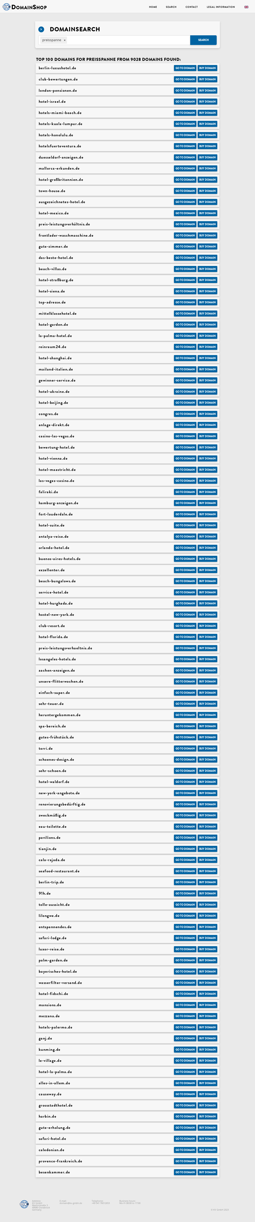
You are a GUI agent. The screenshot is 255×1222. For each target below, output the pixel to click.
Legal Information (221, 7)
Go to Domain (185, 68)
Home (153, 7)
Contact (192, 7)
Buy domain (207, 68)
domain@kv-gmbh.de (71, 1203)
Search (171, 7)
